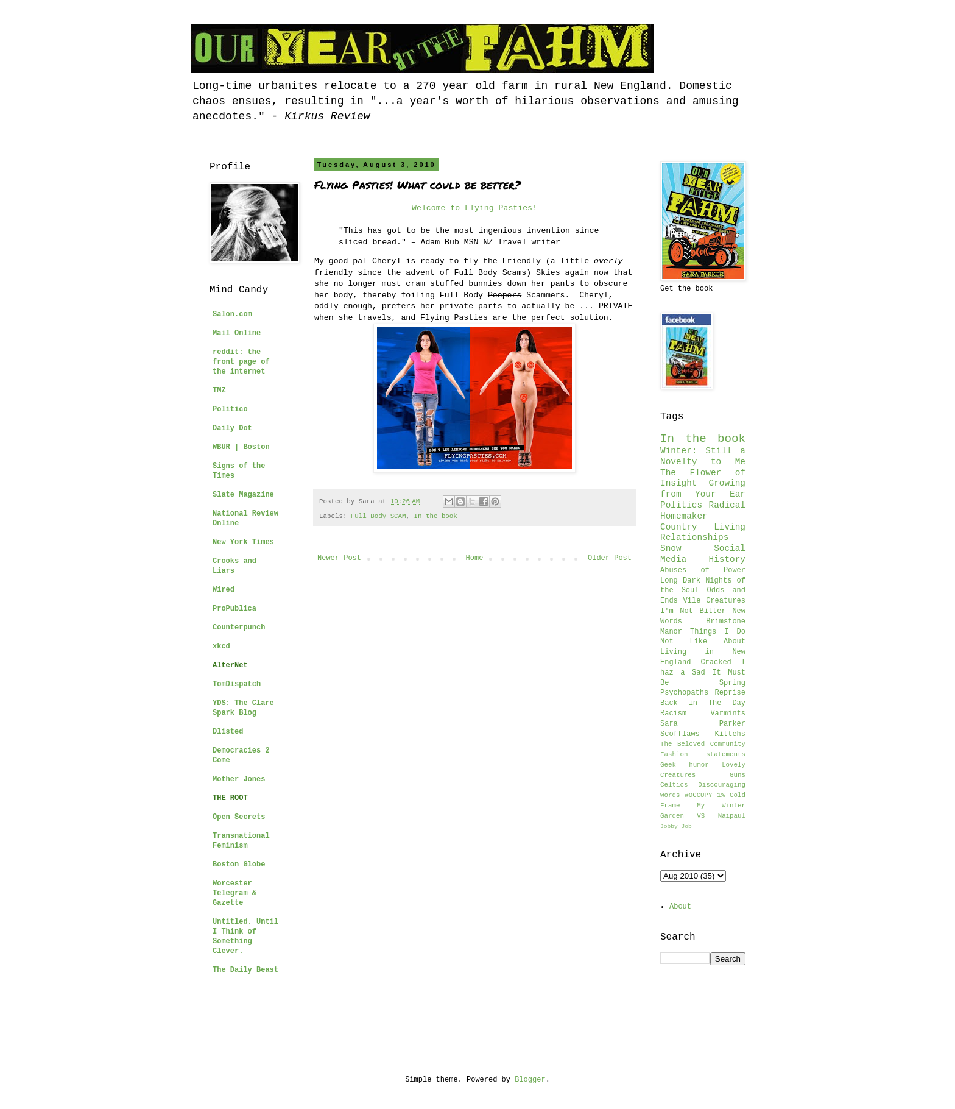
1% (721, 795)
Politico (230, 409)
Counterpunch (239, 627)
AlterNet (230, 665)
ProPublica (234, 608)
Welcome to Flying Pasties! (474, 208)
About (680, 906)
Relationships (694, 537)
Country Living (702, 527)
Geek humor (684, 764)
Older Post (610, 558)
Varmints (727, 713)
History (727, 559)
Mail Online (237, 333)
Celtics (674, 784)
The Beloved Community (702, 744)
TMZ (219, 390)
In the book (435, 516)
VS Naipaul (721, 816)
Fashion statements (702, 754)
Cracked (715, 662)
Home (475, 558)
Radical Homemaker (702, 510)
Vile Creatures (714, 601)
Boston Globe (239, 864)
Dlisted (228, 732)
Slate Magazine (243, 495)
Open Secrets (239, 817)
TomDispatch (237, 684)
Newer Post (339, 558)
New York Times (243, 542)
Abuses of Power (702, 570)
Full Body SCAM (378, 516)
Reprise (730, 693)
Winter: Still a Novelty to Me (702, 456)
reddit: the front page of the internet (241, 362)
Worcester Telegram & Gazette (234, 893)
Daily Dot (232, 428)
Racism (673, 713)
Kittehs (730, 734)
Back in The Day (702, 703)
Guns (737, 775)
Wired (223, 590)
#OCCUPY (698, 795)
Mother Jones (239, 779)
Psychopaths (684, 693)
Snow (671, 548)
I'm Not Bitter (693, 611)
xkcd (221, 646)
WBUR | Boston (241, 447)
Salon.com (232, 314)
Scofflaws (680, 734)
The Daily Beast (245, 970)
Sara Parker (702, 724)
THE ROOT (230, 798)
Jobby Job (676, 826)
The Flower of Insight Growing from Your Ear (702, 484)
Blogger (530, 1079)
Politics (681, 505)
